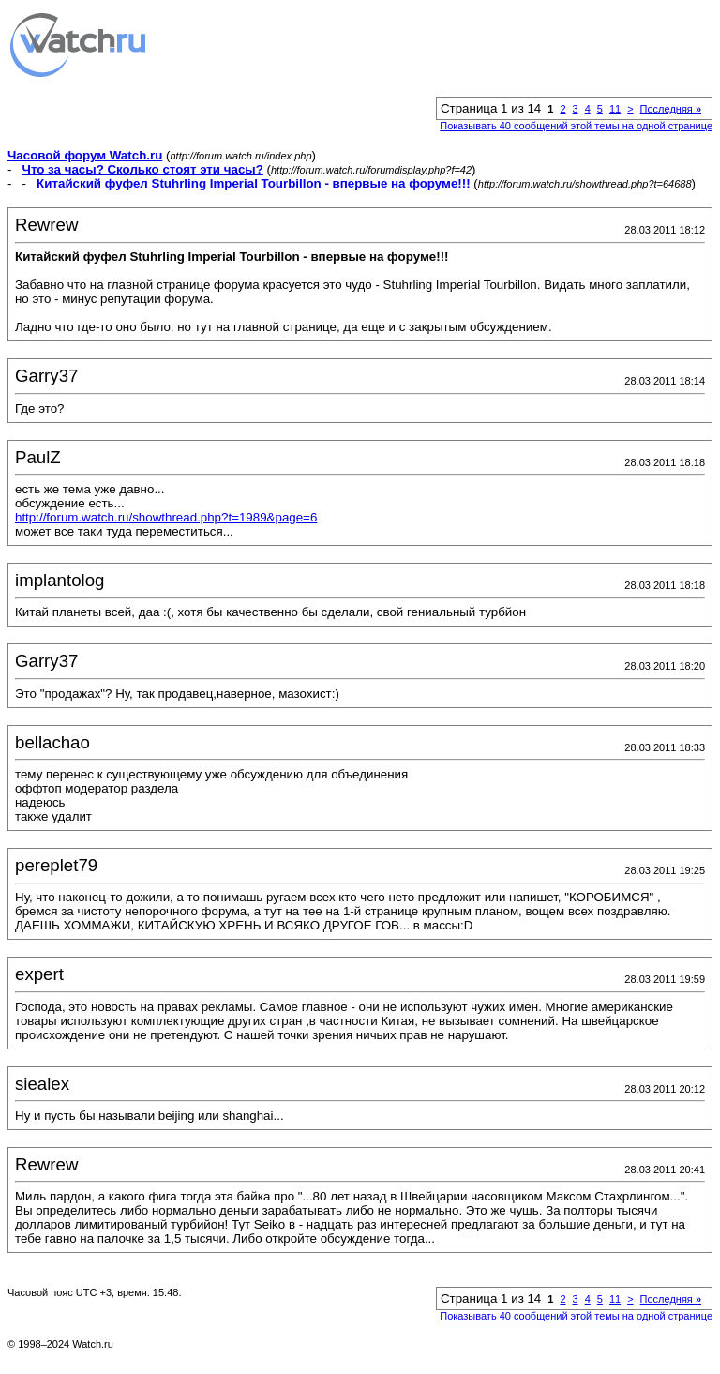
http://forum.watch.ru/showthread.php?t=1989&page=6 (166, 517)
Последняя (670, 108)
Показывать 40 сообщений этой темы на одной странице (576, 125)
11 (615, 108)
